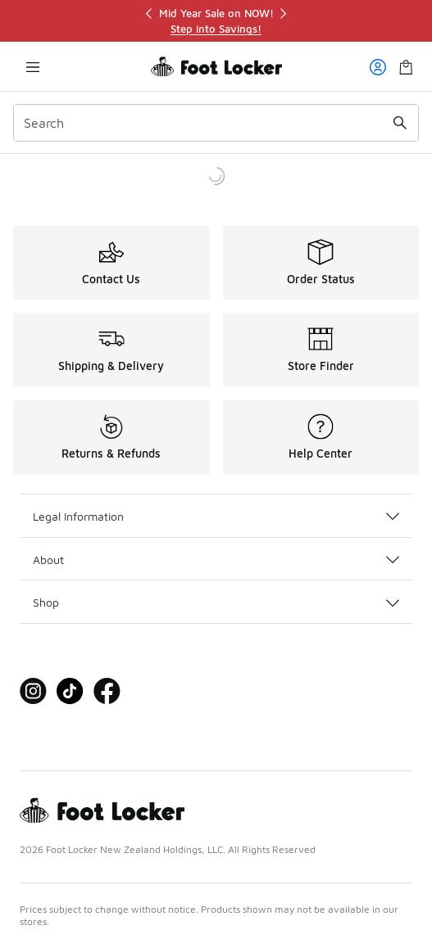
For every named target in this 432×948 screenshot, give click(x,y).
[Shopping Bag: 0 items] (405, 67)
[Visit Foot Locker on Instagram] (33, 691)
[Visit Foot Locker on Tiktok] (70, 691)
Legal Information (216, 516)
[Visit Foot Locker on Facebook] (107, 691)
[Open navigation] (33, 67)
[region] (216, 20)
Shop (216, 602)
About (216, 560)
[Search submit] (400, 123)
